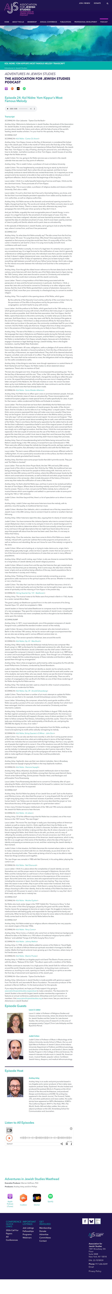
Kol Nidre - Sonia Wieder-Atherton (29, 390)
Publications (65, 22)
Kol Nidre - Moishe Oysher (26, 900)
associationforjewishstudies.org (29, 998)
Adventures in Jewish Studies (15, 68)
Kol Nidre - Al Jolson (24, 813)
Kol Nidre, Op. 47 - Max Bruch (28, 641)
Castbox (23, 1205)
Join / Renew (84, 3)
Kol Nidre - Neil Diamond (26, 865)
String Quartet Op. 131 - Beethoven (30, 593)
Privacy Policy (95, 1271)
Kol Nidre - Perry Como (25, 929)
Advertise (43, 1234)
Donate (97, 3)
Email (91, 1267)
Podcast (104, 22)
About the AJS (18, 22)
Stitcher (37, 1205)
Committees (45, 1237)
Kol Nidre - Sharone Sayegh (27, 767)
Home (6, 22)
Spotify (50, 1201)
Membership (32, 22)
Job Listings (28, 1228)
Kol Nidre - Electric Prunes (26, 956)
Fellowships (28, 1231)
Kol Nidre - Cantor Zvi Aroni (27, 138)
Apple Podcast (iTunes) (10, 1203)
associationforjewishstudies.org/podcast (21, 991)
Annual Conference (48, 22)
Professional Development (85, 22)
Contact (43, 1241)
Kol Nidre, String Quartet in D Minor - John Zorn (35, 733)
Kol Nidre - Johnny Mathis (26, 941)
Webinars (27, 1237)
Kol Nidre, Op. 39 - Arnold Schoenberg (31, 691)
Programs (27, 1234)
